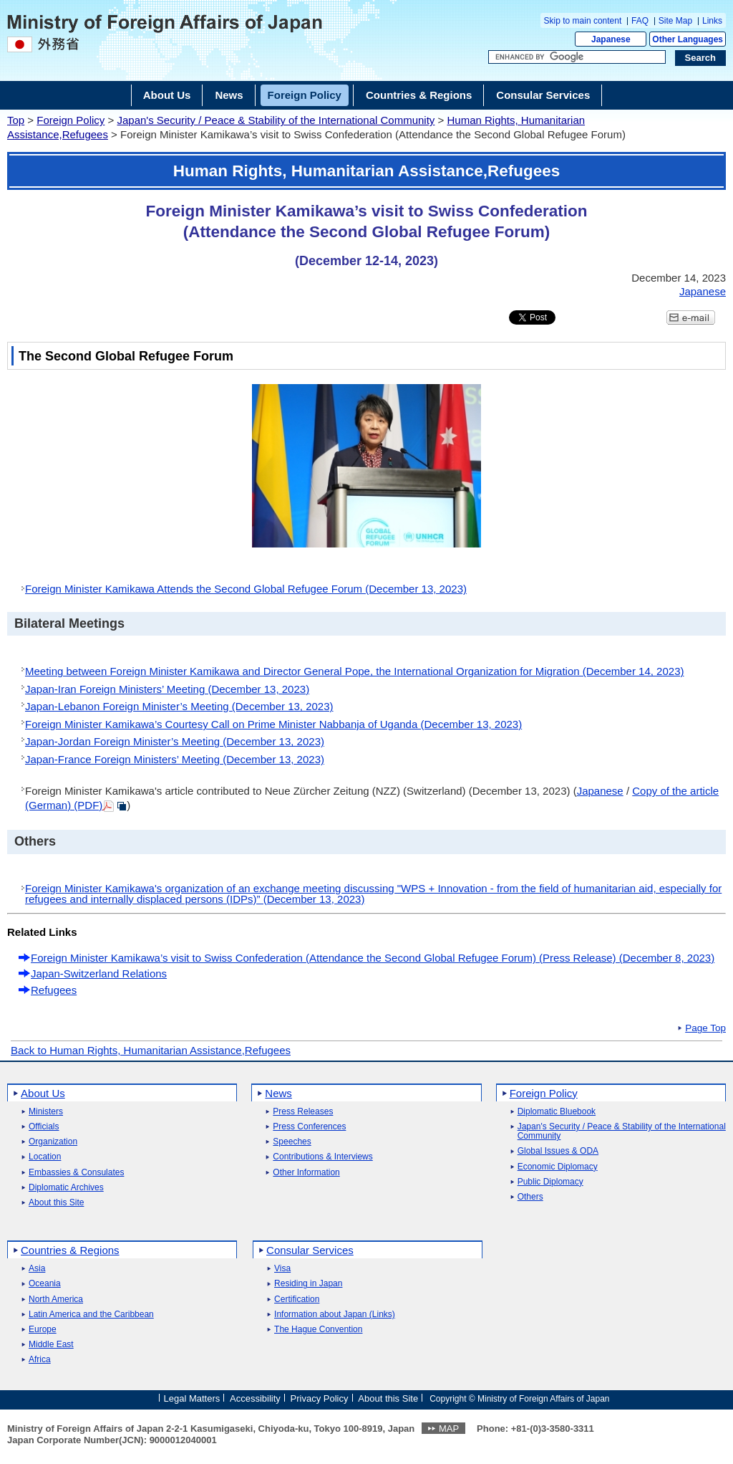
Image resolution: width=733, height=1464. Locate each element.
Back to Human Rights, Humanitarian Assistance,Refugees (151, 1050)
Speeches (292, 1142)
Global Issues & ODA (558, 1151)
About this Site (56, 1202)
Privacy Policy (320, 1397)
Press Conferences (309, 1127)
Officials (44, 1127)
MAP (449, 1428)
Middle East (51, 1344)
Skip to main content (583, 21)
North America (56, 1299)
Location (45, 1157)
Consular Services (310, 1250)
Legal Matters (191, 1397)
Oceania (45, 1283)
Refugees (54, 990)
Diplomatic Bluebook (557, 1111)
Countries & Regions (70, 1250)
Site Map (675, 21)
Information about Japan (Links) (334, 1314)
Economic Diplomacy (558, 1167)
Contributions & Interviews (322, 1157)
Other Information (306, 1172)
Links (712, 21)
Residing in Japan (308, 1283)
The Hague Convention (318, 1329)
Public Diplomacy (550, 1182)
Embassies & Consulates (76, 1172)
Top (15, 120)
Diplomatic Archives (66, 1187)
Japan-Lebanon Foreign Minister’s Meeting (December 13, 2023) (179, 706)
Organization (53, 1142)
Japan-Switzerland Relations (99, 973)
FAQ (640, 21)
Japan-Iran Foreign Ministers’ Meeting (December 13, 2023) (167, 689)
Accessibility (255, 1397)
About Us (43, 1093)
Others (530, 1197)
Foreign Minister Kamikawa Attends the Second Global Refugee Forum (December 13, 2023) (246, 589)
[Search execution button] (701, 58)
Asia (37, 1268)
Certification (296, 1299)
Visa (282, 1268)
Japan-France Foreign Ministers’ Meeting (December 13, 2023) (174, 759)
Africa (40, 1359)
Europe (43, 1329)
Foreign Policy (71, 120)
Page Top (705, 1028)
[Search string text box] (577, 57)
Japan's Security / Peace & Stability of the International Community (276, 120)
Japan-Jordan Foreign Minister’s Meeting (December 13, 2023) (174, 741)
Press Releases (303, 1111)
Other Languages (687, 39)
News (278, 1093)
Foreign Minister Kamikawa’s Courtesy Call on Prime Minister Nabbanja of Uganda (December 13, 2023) (273, 724)
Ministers (46, 1111)
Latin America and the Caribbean (91, 1314)
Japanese (611, 39)
